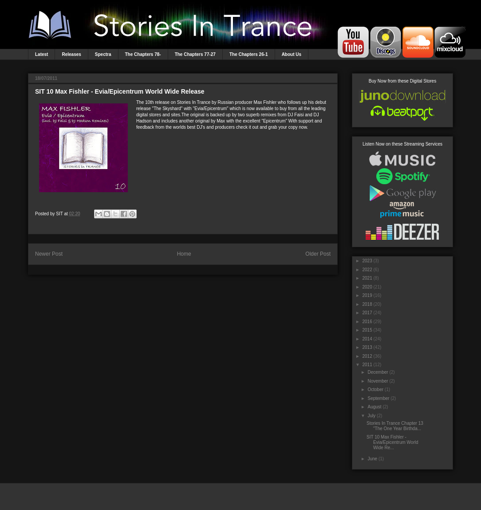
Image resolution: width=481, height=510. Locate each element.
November (377, 381)
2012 (367, 356)
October (375, 389)
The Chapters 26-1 (248, 54)
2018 (367, 304)
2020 (367, 287)
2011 (367, 364)
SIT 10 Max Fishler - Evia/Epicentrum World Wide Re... (392, 442)
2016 (367, 321)
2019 (367, 295)
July (371, 415)
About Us (291, 54)
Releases (71, 54)
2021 (367, 278)
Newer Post (49, 254)
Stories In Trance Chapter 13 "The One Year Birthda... (395, 426)
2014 (367, 338)
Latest (41, 54)
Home (184, 254)
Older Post (318, 254)
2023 (367, 260)
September (378, 398)
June (372, 458)
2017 (367, 312)
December (377, 372)
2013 (367, 347)
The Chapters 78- (143, 54)
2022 (367, 269)
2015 (367, 330)
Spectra (103, 54)
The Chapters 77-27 (195, 54)
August (374, 406)
